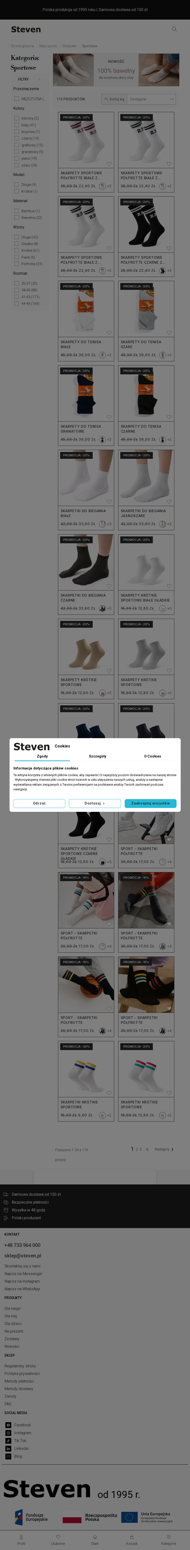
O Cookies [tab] (152, 756)
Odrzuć (39, 803)
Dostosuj (95, 803)
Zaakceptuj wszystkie (150, 803)
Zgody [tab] (42, 756)
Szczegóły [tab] (97, 756)
